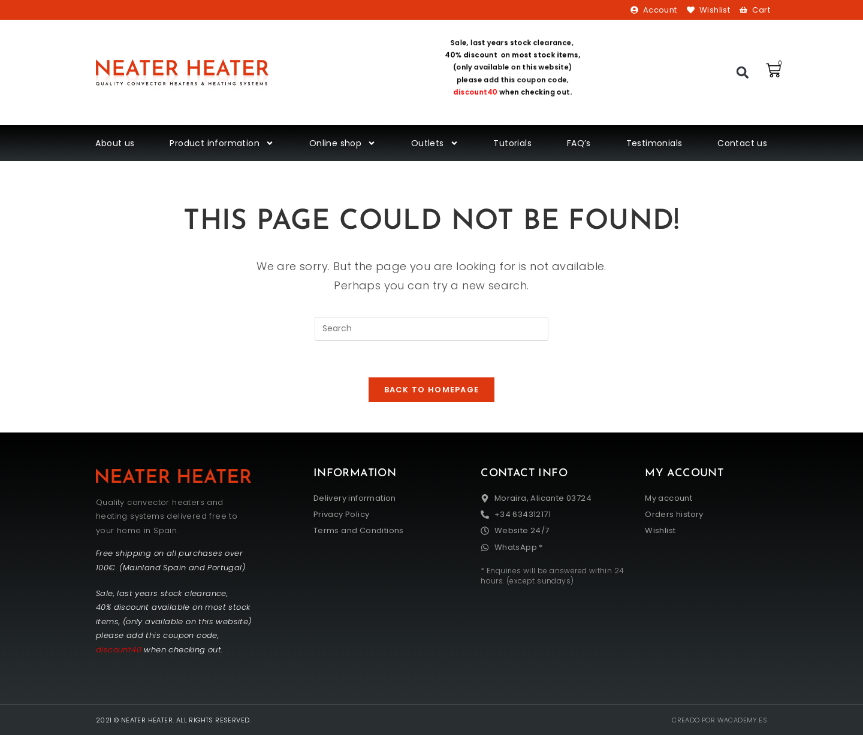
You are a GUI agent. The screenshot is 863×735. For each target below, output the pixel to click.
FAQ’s (579, 143)
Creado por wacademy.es (719, 720)
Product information (222, 143)
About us (114, 143)
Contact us (742, 143)
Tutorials (512, 143)
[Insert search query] (431, 329)
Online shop (342, 143)
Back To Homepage (431, 389)
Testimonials (654, 143)
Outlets (434, 143)
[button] (743, 73)
